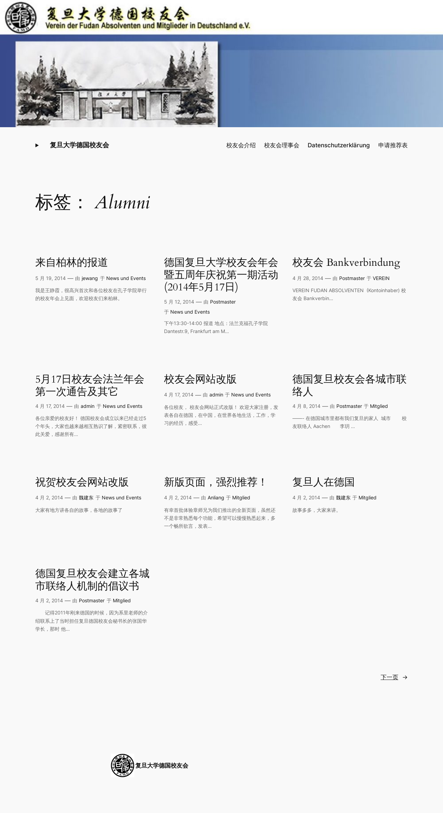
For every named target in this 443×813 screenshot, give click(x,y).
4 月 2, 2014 (49, 497)
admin (87, 406)
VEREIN (381, 278)
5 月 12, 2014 (179, 302)
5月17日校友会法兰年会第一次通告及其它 (89, 386)
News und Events (126, 278)
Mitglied (379, 406)
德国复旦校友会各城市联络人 (349, 386)
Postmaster (223, 302)
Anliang (216, 497)
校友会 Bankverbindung (346, 263)
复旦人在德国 (323, 483)
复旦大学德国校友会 (79, 145)
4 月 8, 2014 (306, 406)
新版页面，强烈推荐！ (216, 483)
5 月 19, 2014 (50, 278)
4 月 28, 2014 (307, 278)
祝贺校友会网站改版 (82, 483)
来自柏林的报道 (71, 263)
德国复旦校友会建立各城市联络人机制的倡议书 (92, 580)
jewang (90, 278)
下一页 (394, 677)
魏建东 (86, 497)
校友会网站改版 (200, 380)
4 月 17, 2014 (50, 406)
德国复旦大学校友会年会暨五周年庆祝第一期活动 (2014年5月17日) (221, 275)
